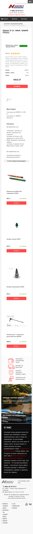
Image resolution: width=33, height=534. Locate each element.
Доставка (5, 522)
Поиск (24, 19)
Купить (17, 86)
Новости (5, 518)
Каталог (4, 19)
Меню (14, 19)
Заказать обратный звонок (16, 14)
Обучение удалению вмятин (5, 506)
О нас (13, 503)
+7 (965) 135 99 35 (16, 10)
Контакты (14, 508)
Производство (16, 505)
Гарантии (5, 520)
